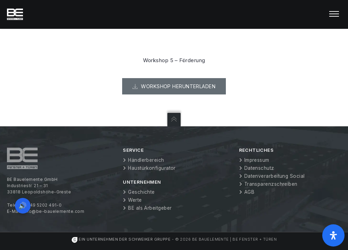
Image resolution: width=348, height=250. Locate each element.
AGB (249, 192)
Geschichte (141, 192)
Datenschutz (259, 168)
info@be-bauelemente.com (53, 211)
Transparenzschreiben (271, 184)
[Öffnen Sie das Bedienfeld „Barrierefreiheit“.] (333, 235)
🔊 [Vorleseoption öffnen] (23, 205)
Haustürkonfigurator (152, 168)
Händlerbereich (146, 160)
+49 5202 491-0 (44, 205)
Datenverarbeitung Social (274, 176)
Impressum (256, 160)
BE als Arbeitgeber (150, 208)
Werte (135, 200)
